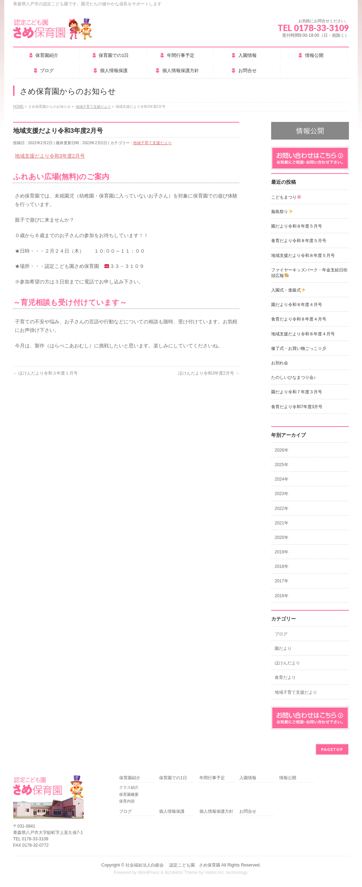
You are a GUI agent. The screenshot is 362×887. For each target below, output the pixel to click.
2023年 (281, 493)
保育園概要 (129, 794)
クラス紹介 (129, 787)
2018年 (281, 566)
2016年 (281, 595)
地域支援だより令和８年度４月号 (303, 333)
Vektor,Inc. (215, 872)
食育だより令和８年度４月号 (298, 319)
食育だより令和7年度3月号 (296, 406)
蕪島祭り (282, 211)
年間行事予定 (212, 778)
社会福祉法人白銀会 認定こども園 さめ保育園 (172, 865)
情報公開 (287, 778)
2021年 (281, 523)
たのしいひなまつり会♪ (293, 377)
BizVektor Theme (181, 872)
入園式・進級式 (288, 290)
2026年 (281, 450)
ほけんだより (287, 662)
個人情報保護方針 (216, 811)
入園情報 (247, 778)
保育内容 (127, 801)
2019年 (281, 552)
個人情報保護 (172, 811)
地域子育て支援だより (152, 143)
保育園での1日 (173, 778)
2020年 (281, 537)
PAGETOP (332, 749)
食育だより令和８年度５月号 (298, 240)
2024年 (281, 479)
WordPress (148, 872)
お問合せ (247, 811)
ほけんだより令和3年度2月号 (208, 373)
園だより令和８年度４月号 (296, 304)
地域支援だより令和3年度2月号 (50, 156)
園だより (283, 648)
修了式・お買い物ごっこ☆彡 (298, 348)
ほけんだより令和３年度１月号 (45, 373)
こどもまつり (286, 197)
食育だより (285, 677)
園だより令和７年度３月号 (296, 391)
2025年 (281, 464)
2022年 (281, 508)
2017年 (281, 580)
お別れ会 (279, 362)
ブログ (281, 634)
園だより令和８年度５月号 (296, 226)
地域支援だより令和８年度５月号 (303, 255)
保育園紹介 (129, 778)
